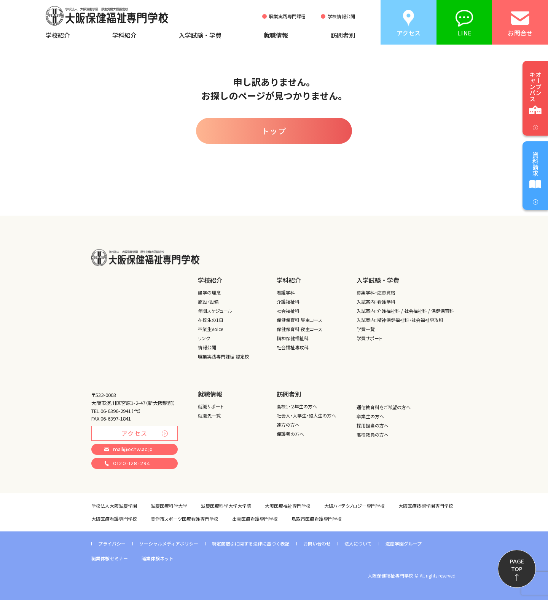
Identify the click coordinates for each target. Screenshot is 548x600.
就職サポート (211, 406)
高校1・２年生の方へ (297, 406)
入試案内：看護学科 (376, 301)
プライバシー (112, 543)
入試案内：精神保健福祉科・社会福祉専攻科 (400, 320)
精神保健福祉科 (293, 338)
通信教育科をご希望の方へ (384, 407)
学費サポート (369, 338)
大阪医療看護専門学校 (114, 518)
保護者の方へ (290, 433)
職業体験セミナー (109, 558)
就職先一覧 (209, 415)
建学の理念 (209, 292)
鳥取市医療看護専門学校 (317, 518)
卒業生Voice (210, 329)
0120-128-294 (127, 463)
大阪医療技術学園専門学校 (425, 505)
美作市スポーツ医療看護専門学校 (184, 518)
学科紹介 (124, 35)
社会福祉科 (288, 310)
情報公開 (207, 347)
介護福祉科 (288, 301)
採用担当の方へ (373, 425)
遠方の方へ (288, 424)
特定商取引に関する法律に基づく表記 (251, 543)
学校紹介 (58, 35)
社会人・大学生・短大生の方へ (306, 415)
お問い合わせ (317, 543)
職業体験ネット (158, 558)
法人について (358, 543)
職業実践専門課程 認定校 (223, 356)
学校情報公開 (341, 16)
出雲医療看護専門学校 (255, 518)
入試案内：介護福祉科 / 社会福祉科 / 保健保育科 (405, 310)
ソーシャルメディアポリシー (168, 543)
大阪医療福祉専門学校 (288, 505)
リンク (204, 338)
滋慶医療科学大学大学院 (226, 505)
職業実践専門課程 (287, 16)
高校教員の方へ (373, 434)
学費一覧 (366, 329)
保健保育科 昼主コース (299, 320)
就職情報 (276, 35)
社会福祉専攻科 (293, 347)
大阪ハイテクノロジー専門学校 (354, 505)
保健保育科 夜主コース (299, 329)
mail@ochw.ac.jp (128, 449)
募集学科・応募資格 (376, 292)
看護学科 (286, 292)
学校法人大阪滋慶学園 (114, 505)
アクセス (144, 433)
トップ (274, 130)
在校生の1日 (210, 320)
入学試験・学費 (200, 35)
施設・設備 (208, 301)
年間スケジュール (215, 310)
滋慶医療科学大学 (169, 505)
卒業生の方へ (370, 416)
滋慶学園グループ (404, 543)
